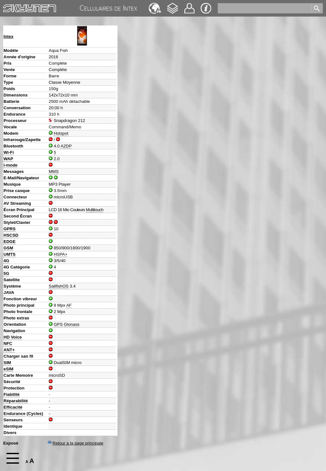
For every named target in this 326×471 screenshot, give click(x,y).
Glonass (72, 324)
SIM (7, 362)
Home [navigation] (9, 6)
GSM (8, 248)
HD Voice (13, 337)
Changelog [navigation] (172, 5)
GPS (58, 324)
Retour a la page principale (75, 443)
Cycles (35, 413)
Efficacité (13, 407)
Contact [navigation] (189, 5)
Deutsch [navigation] (155, 5)
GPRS (10, 228)
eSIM (8, 369)
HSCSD (11, 235)
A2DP (66, 146)
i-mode (11, 165)
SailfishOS (58, 286)
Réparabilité (16, 400)
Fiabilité (11, 394)
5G (6, 273)
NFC (8, 343)
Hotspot (61, 133)
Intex (8, 36)
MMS (54, 171)
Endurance (14, 413)
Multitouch (94, 209)
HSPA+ (60, 254)
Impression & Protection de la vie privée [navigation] (206, 8)
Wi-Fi (9, 152)
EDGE (10, 241)
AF (69, 305)
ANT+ (9, 349)
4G (6, 260)
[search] (264, 8)
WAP (8, 158)
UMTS (10, 254)
